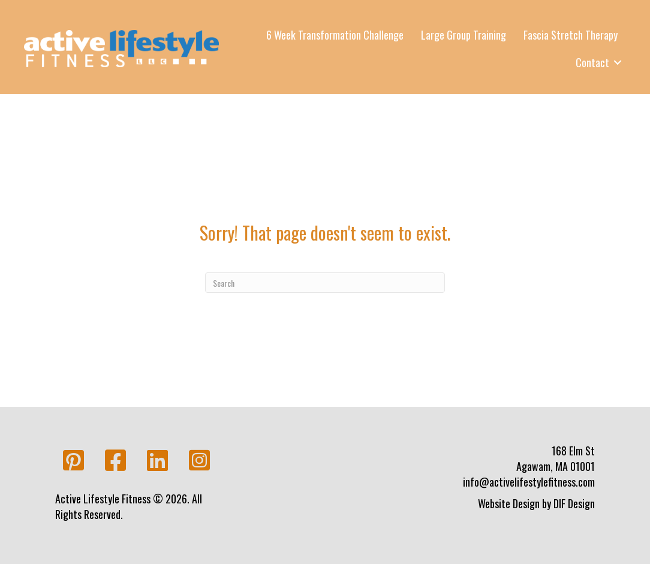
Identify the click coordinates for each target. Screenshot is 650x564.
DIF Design (574, 503)
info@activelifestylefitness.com (529, 482)
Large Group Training (463, 35)
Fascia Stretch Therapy (570, 35)
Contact (592, 62)
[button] (73, 461)
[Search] (325, 282)
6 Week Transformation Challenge (335, 35)
